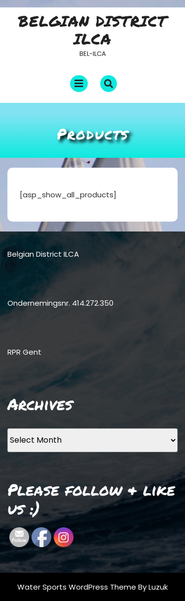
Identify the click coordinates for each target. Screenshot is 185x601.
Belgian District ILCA (92, 29)
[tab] (79, 83)
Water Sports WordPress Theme (77, 587)
